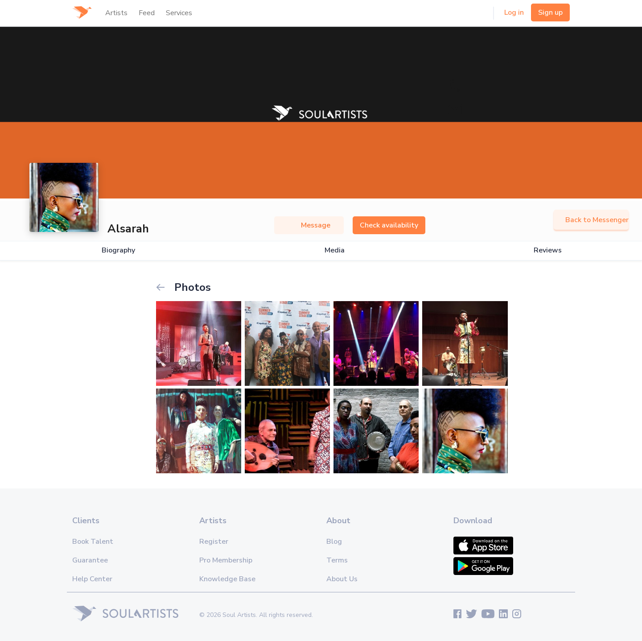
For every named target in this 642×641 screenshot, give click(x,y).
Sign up (550, 12)
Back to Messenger (591, 220)
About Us (342, 579)
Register (213, 541)
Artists (116, 13)
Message (309, 225)
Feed (147, 13)
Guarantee (90, 560)
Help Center (92, 579)
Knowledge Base (227, 579)
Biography (118, 250)
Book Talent (92, 541)
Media (335, 250)
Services (179, 13)
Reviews (548, 250)
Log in (514, 12)
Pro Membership (225, 560)
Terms (337, 560)
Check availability (389, 225)
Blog (334, 541)
